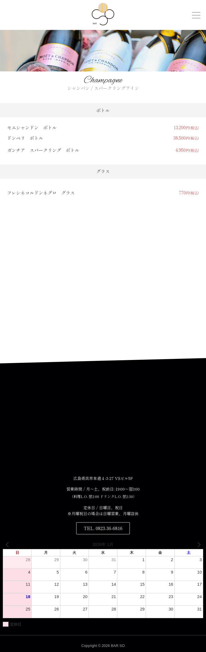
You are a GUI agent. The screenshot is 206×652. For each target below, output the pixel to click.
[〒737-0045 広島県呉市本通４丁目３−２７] (103, 423)
